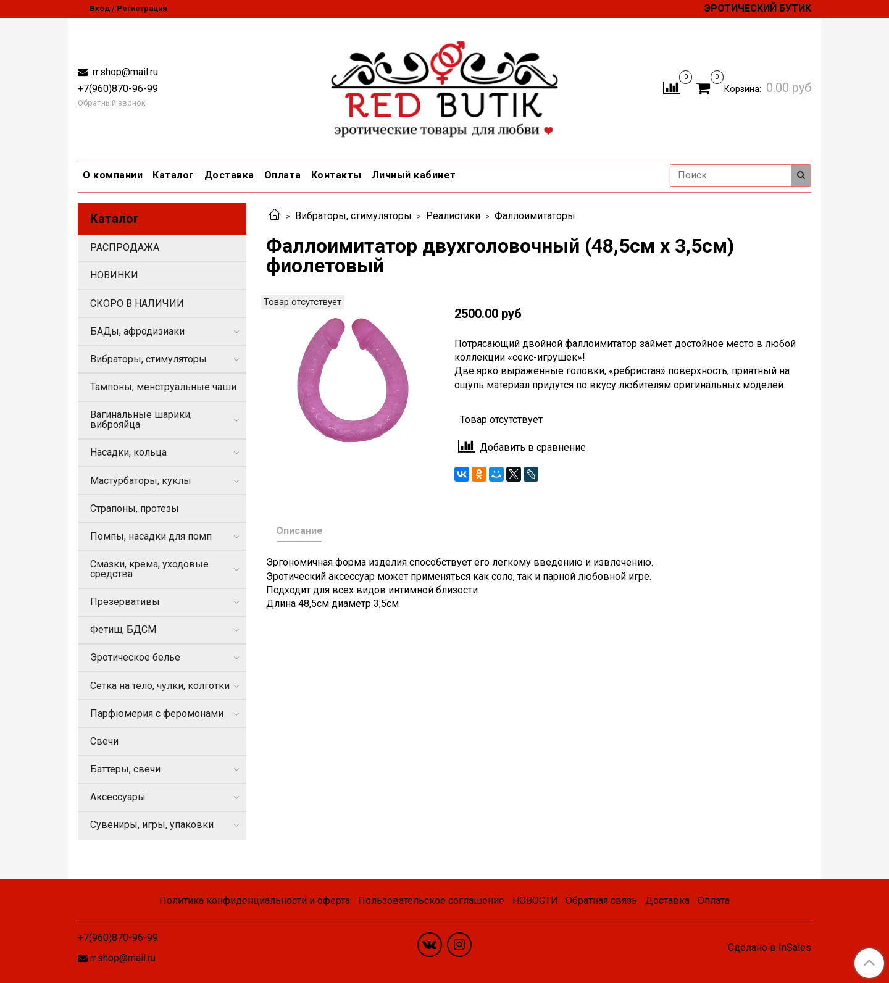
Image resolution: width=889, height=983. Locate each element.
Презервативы (125, 602)
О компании (113, 175)
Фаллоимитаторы (535, 216)
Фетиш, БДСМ (123, 629)
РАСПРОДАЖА (124, 247)
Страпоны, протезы (134, 508)
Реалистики (453, 216)
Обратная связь (601, 900)
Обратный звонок (112, 103)
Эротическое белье (135, 657)
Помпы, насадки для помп (151, 536)
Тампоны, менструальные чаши (163, 387)
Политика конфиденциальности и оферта (254, 900)
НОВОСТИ (535, 900)
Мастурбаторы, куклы (140, 481)
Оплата (282, 175)
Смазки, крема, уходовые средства (149, 569)
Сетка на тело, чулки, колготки (160, 686)
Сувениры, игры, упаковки (152, 824)
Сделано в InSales (769, 948)
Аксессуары (118, 797)
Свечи (104, 741)
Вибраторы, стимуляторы (353, 216)
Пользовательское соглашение (431, 900)
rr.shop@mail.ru (124, 72)
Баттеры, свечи (125, 769)
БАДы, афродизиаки (137, 331)
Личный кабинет (414, 175)
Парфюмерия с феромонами (156, 713)
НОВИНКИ (114, 275)
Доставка (229, 175)
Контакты (336, 175)
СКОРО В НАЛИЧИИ (137, 303)
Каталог (173, 175)
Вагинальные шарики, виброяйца (141, 419)
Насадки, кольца (128, 452)
